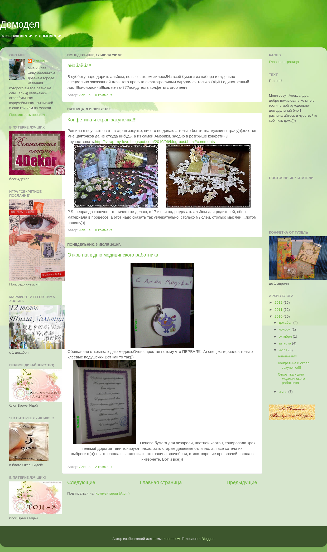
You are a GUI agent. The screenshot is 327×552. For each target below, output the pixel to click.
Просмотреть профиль (28, 115)
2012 (279, 302)
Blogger (207, 539)
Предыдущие (242, 482)
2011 (279, 310)
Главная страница (161, 482)
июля (283, 350)
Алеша (85, 95)
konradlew (172, 539)
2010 (279, 316)
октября (286, 336)
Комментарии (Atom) (112, 493)
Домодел (20, 24)
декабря (286, 322)
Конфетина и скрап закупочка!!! (102, 119)
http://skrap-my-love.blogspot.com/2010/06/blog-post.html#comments (155, 142)
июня (283, 391)
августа (285, 343)
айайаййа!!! (80, 65)
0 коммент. (104, 95)
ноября (285, 329)
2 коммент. (104, 467)
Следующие (81, 482)
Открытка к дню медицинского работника (113, 255)
